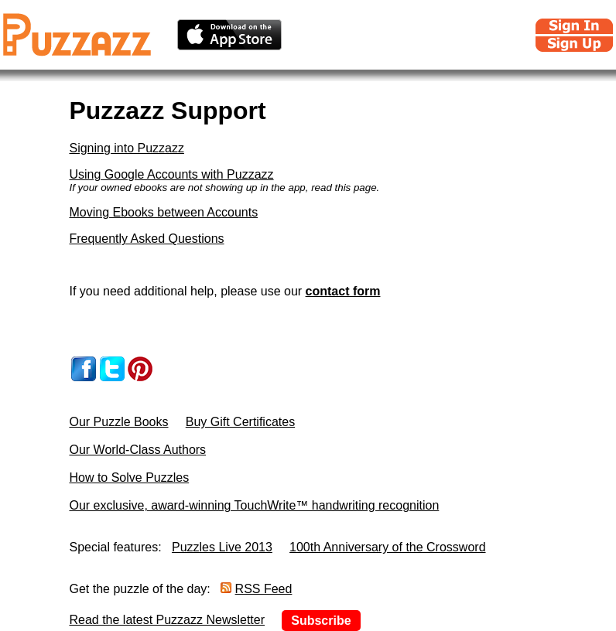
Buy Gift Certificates (240, 421)
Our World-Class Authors (137, 449)
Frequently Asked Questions (146, 238)
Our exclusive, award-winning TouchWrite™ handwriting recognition (254, 505)
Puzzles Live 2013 (222, 547)
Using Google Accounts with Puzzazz (171, 174)
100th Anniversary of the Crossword (387, 547)
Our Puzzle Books (118, 421)
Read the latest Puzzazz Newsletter (167, 619)
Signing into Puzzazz (126, 148)
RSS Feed (264, 588)
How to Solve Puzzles (129, 477)
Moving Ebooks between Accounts (163, 212)
